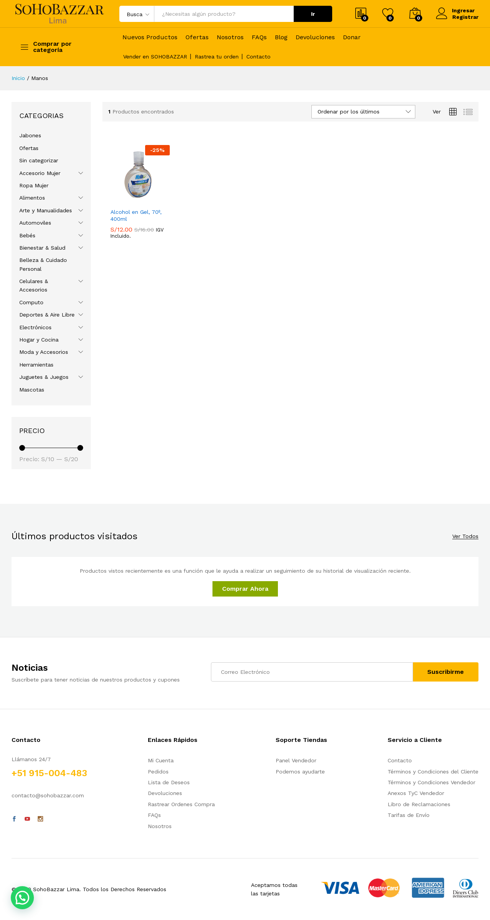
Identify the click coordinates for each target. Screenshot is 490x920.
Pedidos (158, 771)
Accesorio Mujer (39, 173)
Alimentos (32, 198)
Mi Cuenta (161, 760)
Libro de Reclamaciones (419, 804)
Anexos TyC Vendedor (416, 793)
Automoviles (35, 223)
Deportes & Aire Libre (47, 315)
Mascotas (31, 390)
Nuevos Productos (149, 37)
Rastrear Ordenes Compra (181, 804)
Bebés (27, 235)
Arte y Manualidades (45, 210)
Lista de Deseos (169, 782)
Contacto (258, 56)
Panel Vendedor (296, 760)
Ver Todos (465, 536)
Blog (281, 37)
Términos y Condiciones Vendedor (431, 782)
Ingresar (455, 10)
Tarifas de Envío (409, 815)
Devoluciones (315, 37)
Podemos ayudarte (300, 771)
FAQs (259, 37)
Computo (31, 302)
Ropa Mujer (33, 185)
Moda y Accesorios (43, 352)
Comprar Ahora (245, 588)
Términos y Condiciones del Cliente (433, 771)
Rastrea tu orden (217, 56)
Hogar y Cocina (39, 340)
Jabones (30, 135)
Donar (352, 37)
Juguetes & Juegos (44, 377)
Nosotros (230, 37)
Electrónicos (35, 327)
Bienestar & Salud (42, 248)
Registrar (465, 17)
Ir (313, 14)
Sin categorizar (38, 160)
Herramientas (36, 365)
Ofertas (197, 37)
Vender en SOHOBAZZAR (155, 56)
